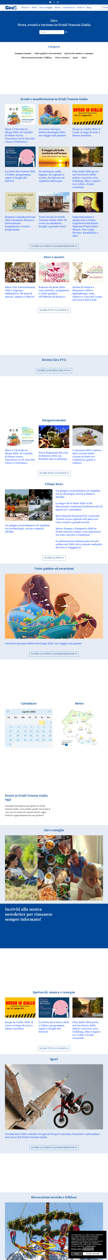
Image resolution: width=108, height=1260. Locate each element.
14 (37, 731)
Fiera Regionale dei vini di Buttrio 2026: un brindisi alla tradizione (53, 456)
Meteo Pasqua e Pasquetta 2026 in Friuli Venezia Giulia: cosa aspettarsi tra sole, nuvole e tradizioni (78, 532)
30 (50, 740)
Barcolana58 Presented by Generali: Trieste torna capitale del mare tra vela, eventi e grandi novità (78, 519)
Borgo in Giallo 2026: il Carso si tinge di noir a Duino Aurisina (86, 132)
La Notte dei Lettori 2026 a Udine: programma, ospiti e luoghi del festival (20, 176)
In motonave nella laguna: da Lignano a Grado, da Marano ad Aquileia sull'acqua (52, 176)
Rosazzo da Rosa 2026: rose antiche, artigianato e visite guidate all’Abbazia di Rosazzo (54, 292)
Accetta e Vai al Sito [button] (93, 1254)
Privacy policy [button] (76, 1249)
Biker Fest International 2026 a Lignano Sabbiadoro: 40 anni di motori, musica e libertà (20, 292)
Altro (84, 57)
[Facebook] (50, 2)
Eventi (25, 7)
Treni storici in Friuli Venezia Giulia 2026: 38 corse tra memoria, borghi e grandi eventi (53, 221)
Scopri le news (54, 558)
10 (10, 731)
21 (37, 735)
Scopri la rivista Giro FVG (54, 370)
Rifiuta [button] (77, 1254)
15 (43, 731)
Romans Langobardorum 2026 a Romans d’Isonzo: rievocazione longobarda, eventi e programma (20, 223)
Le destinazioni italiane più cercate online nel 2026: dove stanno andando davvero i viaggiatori (79, 544)
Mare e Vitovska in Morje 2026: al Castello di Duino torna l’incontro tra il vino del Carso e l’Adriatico (20, 135)
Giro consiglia (45, 7)
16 (50, 731)
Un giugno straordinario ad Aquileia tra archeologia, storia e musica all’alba (27, 528)
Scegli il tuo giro (42, 14)
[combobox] (51, 32)
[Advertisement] (54, 77)
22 (43, 735)
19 (25, 735)
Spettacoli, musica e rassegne (78, 53)
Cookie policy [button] (90, 1246)
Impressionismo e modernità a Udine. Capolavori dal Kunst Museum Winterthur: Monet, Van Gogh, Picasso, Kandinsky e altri (85, 226)
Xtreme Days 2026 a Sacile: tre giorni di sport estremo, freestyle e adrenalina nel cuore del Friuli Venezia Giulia (52, 1135)
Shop (88, 7)
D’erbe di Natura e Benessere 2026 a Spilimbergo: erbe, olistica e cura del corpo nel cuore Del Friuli (87, 293)
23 (50, 735)
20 (31, 735)
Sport (75, 57)
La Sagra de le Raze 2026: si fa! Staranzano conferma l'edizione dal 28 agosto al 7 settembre (79, 506)
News (34, 7)
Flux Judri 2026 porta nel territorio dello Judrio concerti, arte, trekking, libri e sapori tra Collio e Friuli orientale (86, 179)
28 (37, 740)
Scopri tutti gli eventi (54, 310)
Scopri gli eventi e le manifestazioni (54, 246)
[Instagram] (58, 2)
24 (10, 740)
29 (43, 740)
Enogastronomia (23, 53)
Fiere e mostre (62, 57)
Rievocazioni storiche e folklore (36, 57)
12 (25, 731)
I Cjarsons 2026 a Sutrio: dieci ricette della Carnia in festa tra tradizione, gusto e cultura (87, 457)
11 (18, 731)
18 (18, 735)
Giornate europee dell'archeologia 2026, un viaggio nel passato (52, 132)
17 (10, 735)
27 (31, 740)
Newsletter (27, 14)
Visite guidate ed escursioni (47, 53)
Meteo (58, 7)
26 (25, 740)
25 (18, 740)
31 (10, 744)
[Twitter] (54, 2)
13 (31, 731)
